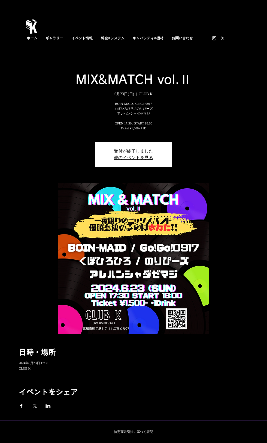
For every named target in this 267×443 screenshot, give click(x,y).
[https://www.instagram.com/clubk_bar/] (214, 38)
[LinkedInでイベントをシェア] (48, 406)
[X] (222, 38)
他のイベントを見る (133, 157)
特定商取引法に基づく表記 (133, 432)
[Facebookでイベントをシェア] (21, 406)
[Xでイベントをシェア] (34, 406)
